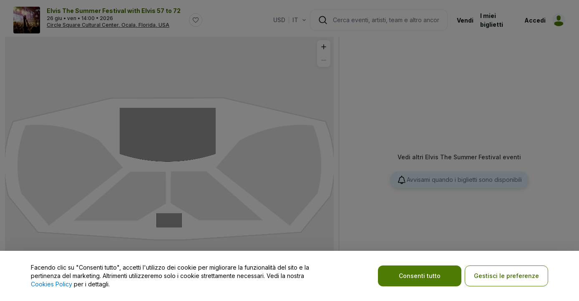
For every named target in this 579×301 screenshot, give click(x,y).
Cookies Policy (51, 284)
